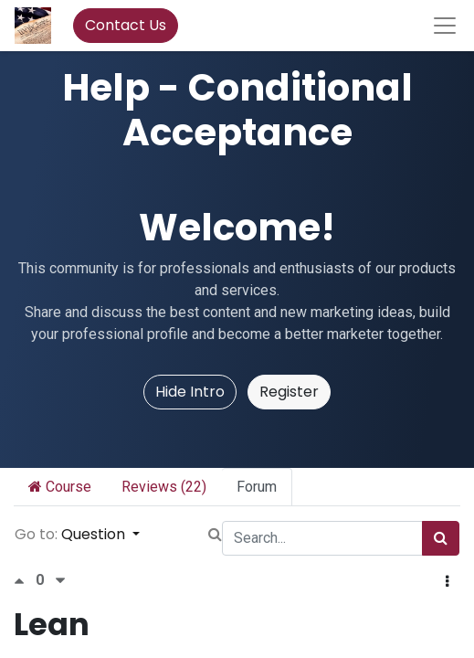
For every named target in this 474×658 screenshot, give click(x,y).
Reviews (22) (163, 486)
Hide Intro (190, 391)
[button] (447, 582)
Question (95, 534)
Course (59, 486)
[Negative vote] (60, 580)
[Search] (440, 538)
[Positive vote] (25, 580)
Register (289, 391)
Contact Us (125, 25)
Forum (257, 486)
